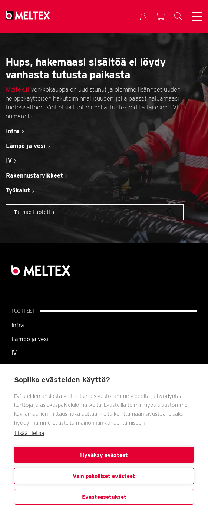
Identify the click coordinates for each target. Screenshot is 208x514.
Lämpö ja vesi (29, 339)
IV (14, 352)
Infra (17, 325)
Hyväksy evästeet (104, 455)
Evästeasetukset (104, 497)
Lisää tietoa (29, 433)
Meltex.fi (17, 89)
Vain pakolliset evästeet (104, 476)
